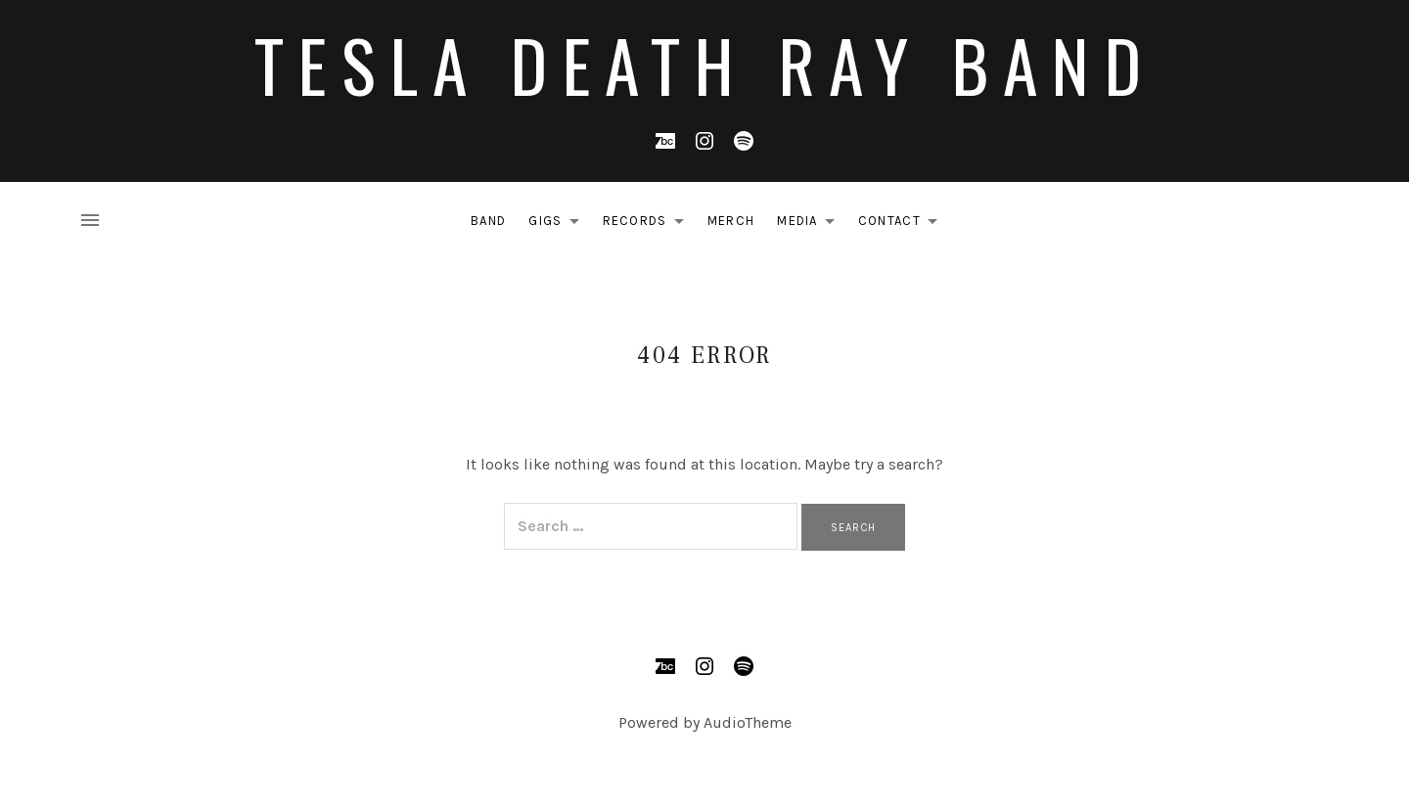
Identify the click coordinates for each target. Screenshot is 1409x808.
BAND (488, 220)
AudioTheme (748, 722)
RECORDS (649, 224)
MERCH (731, 220)
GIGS (558, 224)
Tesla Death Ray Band (704, 64)
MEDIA (811, 224)
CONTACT (903, 224)
